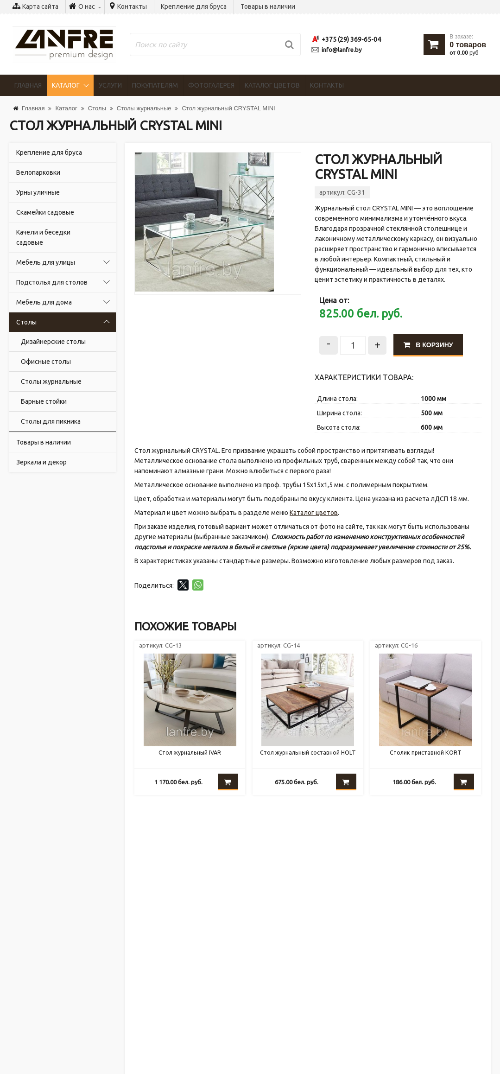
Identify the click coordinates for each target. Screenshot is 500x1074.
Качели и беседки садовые (43, 237)
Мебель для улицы (45, 262)
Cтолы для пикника (51, 421)
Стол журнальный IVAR (190, 756)
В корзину (431, 343)
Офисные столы (46, 361)
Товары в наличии (268, 6)
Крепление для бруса (194, 6)
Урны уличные (38, 192)
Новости (31, 963)
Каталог (71, 85)
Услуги (117, 85)
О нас (27, 983)
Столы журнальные (51, 381)
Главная (30, 85)
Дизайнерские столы (53, 341)
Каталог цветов (290, 85)
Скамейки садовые (45, 212)
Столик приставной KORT (425, 756)
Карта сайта (40, 6)
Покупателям (166, 85)
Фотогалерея (226, 85)
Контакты (132, 6)
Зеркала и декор (41, 462)
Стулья (30, 1004)
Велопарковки (38, 172)
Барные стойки (44, 401)
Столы (26, 322)
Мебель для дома (44, 302)
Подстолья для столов (52, 282)
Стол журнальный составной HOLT (308, 760)
